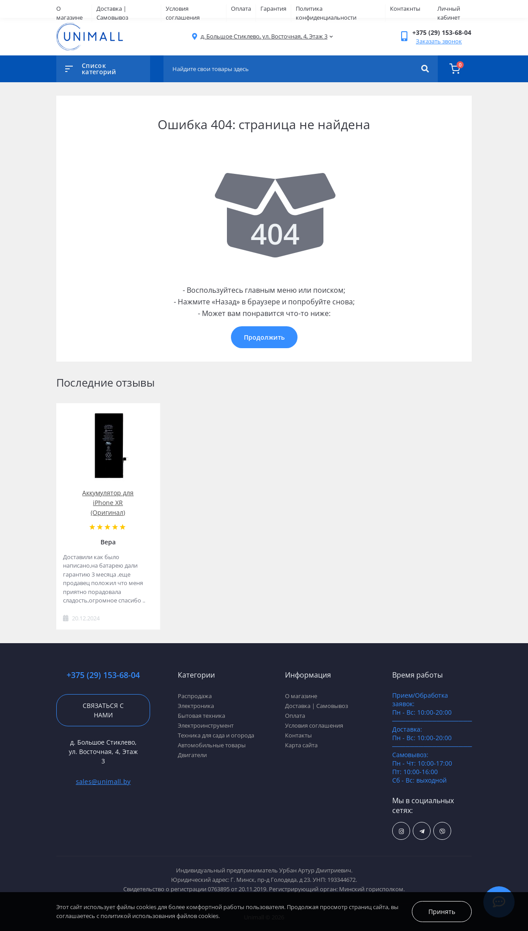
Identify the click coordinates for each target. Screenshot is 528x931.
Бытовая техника (201, 716)
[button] (264, 36)
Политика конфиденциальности (326, 12)
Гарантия (273, 8)
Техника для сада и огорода (216, 735)
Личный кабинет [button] (448, 12)
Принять (441, 911)
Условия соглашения (183, 12)
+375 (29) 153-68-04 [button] (103, 675)
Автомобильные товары (212, 745)
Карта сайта (301, 745)
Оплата (241, 8)
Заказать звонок (439, 41)
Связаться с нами (103, 710)
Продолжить (264, 337)
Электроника (196, 706)
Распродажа (195, 696)
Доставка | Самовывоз (112, 12)
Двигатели (192, 755)
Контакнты (405, 8)
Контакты (298, 735)
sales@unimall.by (103, 781)
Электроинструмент (206, 725)
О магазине (69, 12)
